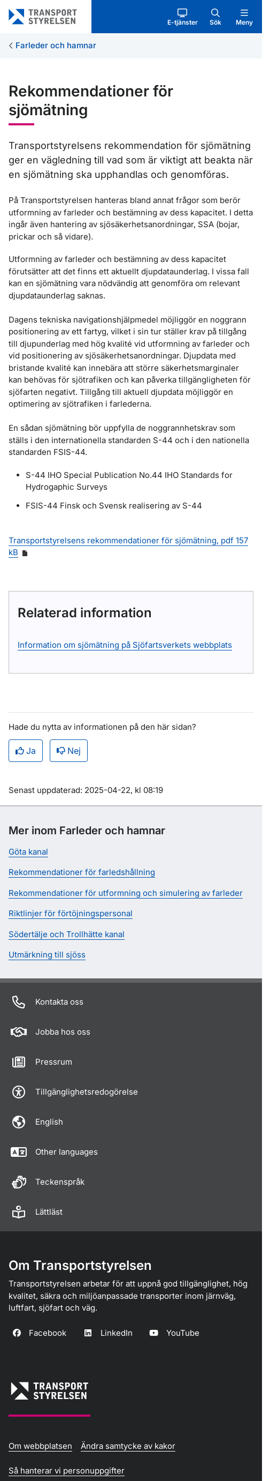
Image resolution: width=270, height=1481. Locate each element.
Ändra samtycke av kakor (128, 1446)
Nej (69, 750)
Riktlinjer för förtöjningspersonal (71, 913)
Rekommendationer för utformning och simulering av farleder (126, 893)
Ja (26, 750)
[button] (182, 16)
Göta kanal (28, 852)
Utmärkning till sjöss (47, 954)
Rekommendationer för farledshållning (82, 872)
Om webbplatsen (40, 1446)
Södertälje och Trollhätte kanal (67, 934)
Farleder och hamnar (56, 45)
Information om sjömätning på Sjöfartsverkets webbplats (125, 645)
